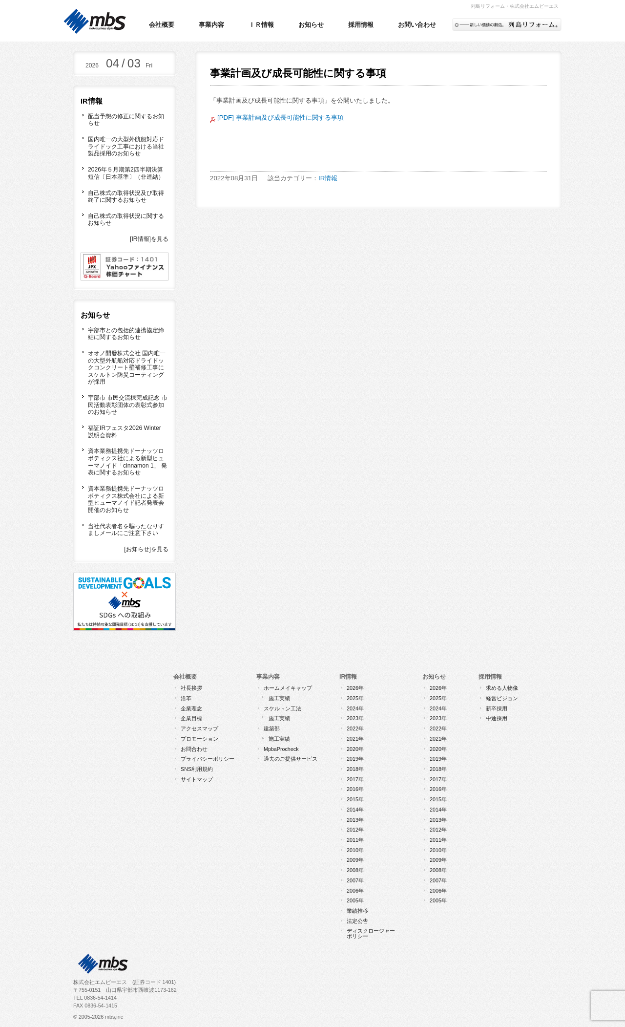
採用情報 (361, 24)
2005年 (355, 900)
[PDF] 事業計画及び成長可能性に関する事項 (277, 117)
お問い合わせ (417, 24)
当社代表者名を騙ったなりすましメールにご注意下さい (126, 530)
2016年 (355, 789)
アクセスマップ (199, 728)
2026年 (355, 688)
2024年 (355, 708)
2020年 (355, 749)
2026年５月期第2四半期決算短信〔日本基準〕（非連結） (126, 173)
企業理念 (191, 708)
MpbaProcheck (281, 749)
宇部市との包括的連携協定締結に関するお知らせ (126, 334)
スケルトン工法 (282, 708)
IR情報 (327, 178)
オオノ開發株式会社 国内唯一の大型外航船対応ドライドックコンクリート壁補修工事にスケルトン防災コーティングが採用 (127, 367)
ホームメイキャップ (288, 688)
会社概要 (161, 24)
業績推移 (357, 911)
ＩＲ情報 (261, 24)
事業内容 (211, 24)
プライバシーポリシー (207, 759)
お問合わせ (194, 749)
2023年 (355, 718)
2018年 (355, 769)
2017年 (355, 779)
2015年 (355, 799)
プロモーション (199, 739)
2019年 (355, 759)
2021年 (355, 739)
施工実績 (279, 698)
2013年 (355, 820)
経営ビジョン (502, 698)
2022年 (355, 728)
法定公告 (357, 921)
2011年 (355, 840)
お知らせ (311, 24)
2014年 (355, 810)
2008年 (355, 870)
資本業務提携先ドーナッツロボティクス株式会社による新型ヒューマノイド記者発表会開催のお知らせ (126, 499)
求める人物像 (502, 688)
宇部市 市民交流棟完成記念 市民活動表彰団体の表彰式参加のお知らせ (127, 404)
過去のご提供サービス (290, 759)
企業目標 (191, 718)
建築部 (272, 728)
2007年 (355, 880)
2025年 (355, 698)
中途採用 (496, 718)
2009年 (355, 860)
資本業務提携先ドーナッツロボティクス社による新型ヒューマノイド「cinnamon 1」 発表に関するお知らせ (127, 462)
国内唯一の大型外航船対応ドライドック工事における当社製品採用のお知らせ (126, 146)
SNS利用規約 (197, 769)
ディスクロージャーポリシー (371, 933)
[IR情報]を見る (149, 238)
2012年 (355, 830)
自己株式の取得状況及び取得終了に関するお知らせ (126, 197)
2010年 (355, 850)
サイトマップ (197, 779)
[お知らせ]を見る (146, 549)
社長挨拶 (191, 688)
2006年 (355, 891)
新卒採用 (496, 708)
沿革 (186, 698)
